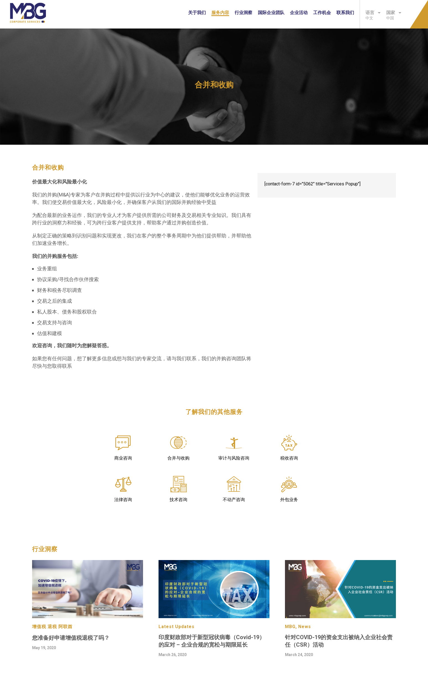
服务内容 (220, 12)
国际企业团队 (271, 12)
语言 (373, 12)
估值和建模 (49, 333)
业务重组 (47, 268)
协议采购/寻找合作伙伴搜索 (68, 279)
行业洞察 (243, 12)
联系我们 (345, 12)
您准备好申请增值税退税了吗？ (71, 637)
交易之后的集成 (54, 301)
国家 (393, 12)
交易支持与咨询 (54, 322)
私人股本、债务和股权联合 (67, 312)
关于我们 (197, 12)
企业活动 (299, 12)
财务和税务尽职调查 (59, 290)
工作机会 (322, 12)
